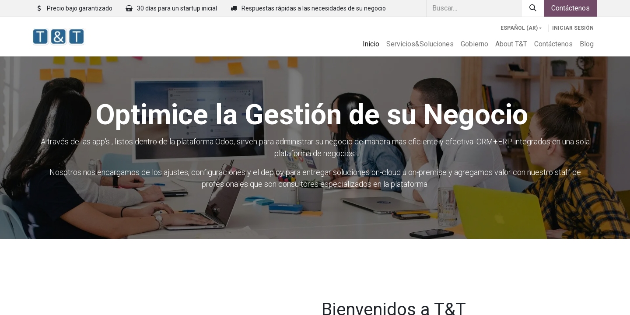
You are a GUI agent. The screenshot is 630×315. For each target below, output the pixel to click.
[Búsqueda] (533, 8)
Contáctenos (570, 8)
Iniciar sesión (573, 28)
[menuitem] (371, 44)
